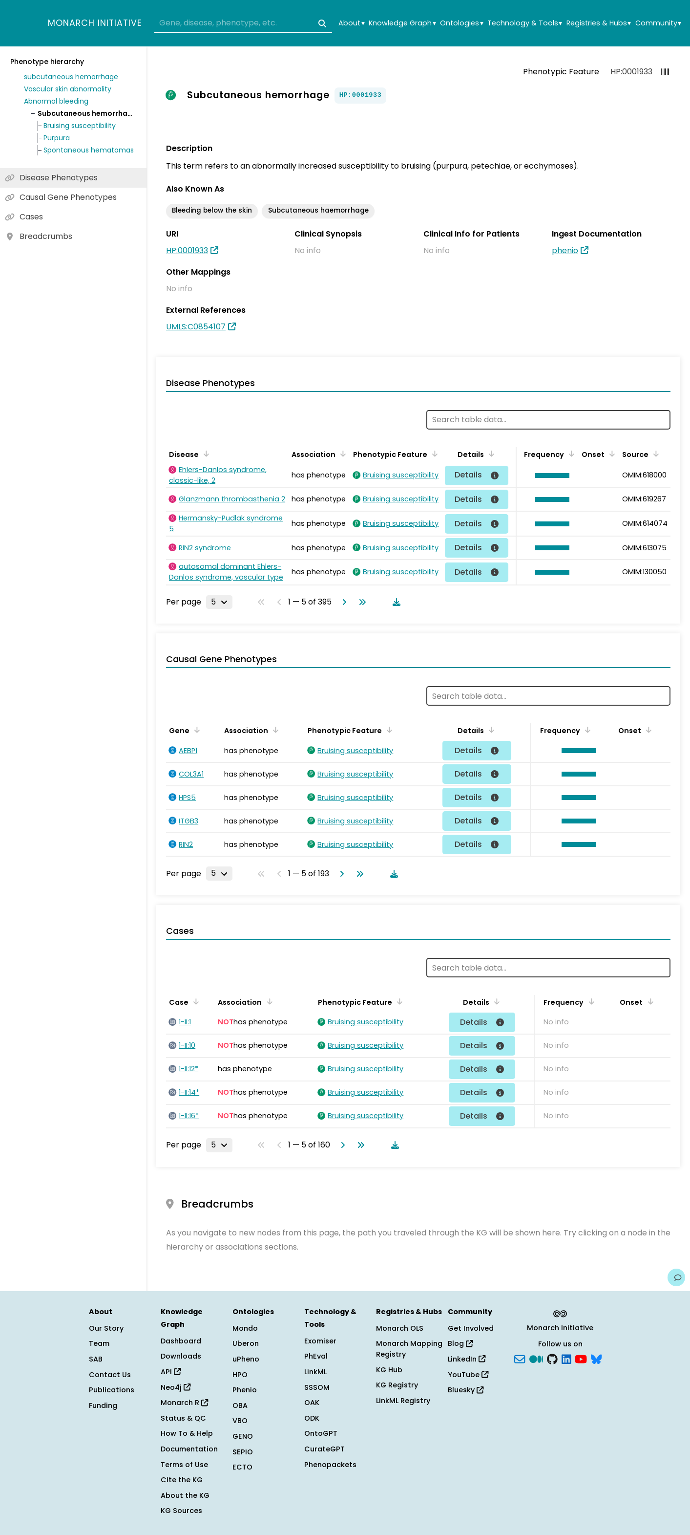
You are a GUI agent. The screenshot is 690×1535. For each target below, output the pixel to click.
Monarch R (184, 1402)
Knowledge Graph (402, 23)
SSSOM (317, 1387)
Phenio (244, 1390)
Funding (103, 1405)
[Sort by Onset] (610, 453)
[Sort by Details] (490, 453)
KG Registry (397, 1385)
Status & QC (183, 1418)
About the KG (185, 1495)
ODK (311, 1418)
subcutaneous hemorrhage (71, 77)
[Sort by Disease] (204, 453)
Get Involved (471, 1328)
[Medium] (536, 1358)
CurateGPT (324, 1449)
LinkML (315, 1372)
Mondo (245, 1328)
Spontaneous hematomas (88, 150)
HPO (240, 1375)
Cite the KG (182, 1480)
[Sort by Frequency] (570, 453)
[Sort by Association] (341, 453)
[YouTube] (581, 1358)
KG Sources (181, 1510)
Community (658, 23)
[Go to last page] (360, 602)
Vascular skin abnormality (67, 89)
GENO (242, 1436)
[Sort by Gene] (195, 730)
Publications (111, 1390)
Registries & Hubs (598, 23)
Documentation (189, 1449)
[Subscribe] (519, 1358)
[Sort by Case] (194, 1001)
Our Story (106, 1328)
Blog (460, 1343)
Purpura (56, 138)
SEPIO (242, 1452)
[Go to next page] (342, 602)
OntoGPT (320, 1433)
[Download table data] (394, 602)
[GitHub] (552, 1358)
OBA (240, 1405)
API (171, 1372)
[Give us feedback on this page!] (676, 1277)
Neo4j (175, 1387)
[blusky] (596, 1358)
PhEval (316, 1356)
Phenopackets (330, 1465)
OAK (311, 1402)
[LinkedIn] (566, 1358)
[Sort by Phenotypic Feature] (433, 453)
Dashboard (181, 1341)
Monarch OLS (399, 1328)
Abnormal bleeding (56, 101)
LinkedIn (466, 1359)
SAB (96, 1359)
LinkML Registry (403, 1400)
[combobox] (243, 23)
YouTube (468, 1375)
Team (99, 1343)
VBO (240, 1421)
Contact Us (110, 1375)
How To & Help (187, 1433)
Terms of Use (184, 1465)
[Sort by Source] (654, 453)
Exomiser (320, 1341)
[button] (550, 475)
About (351, 23)
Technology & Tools (524, 23)
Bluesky (465, 1390)
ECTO (242, 1467)
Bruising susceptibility (79, 125)
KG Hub (389, 1370)
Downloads (181, 1356)
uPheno (245, 1359)
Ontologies (461, 23)
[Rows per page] (219, 602)
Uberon (245, 1343)
